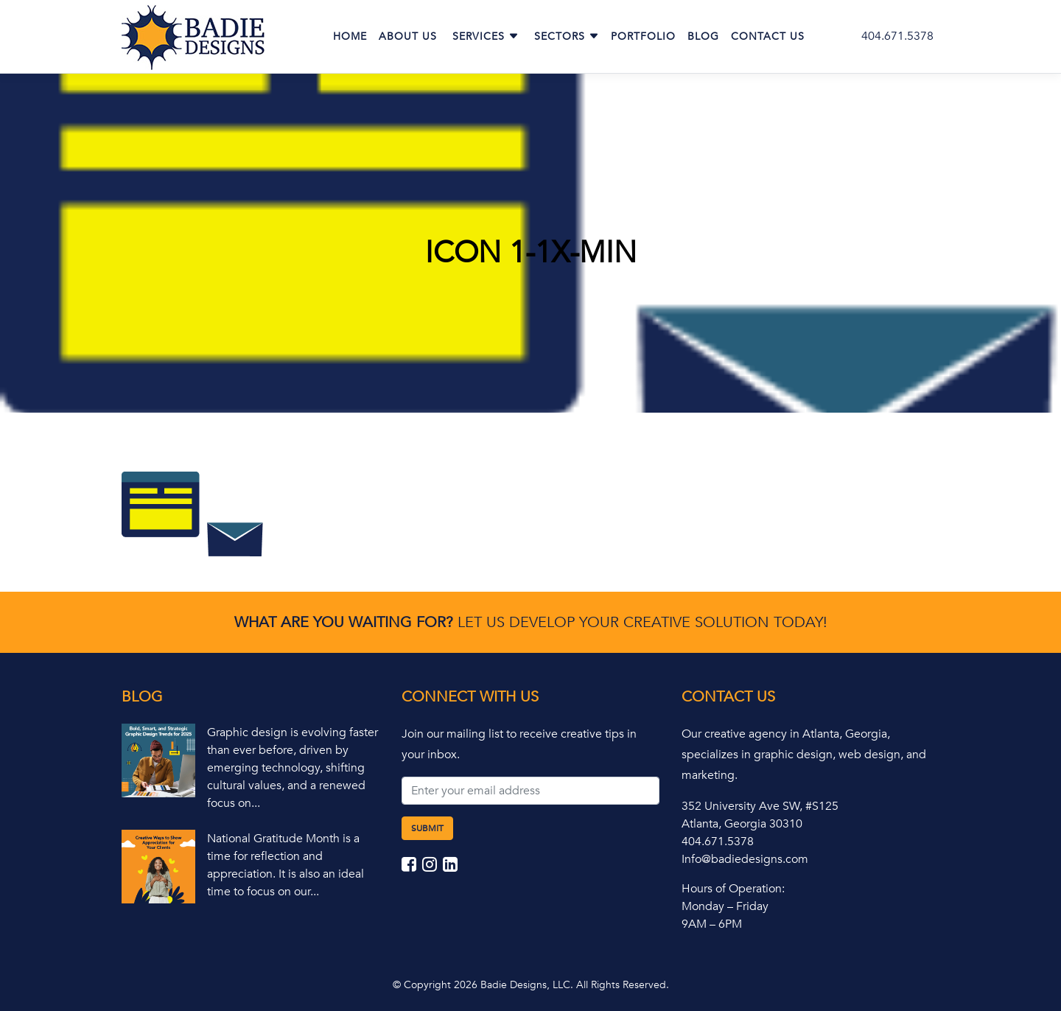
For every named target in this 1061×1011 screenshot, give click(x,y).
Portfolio (643, 36)
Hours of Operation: (733, 889)
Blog (703, 36)
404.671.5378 (897, 36)
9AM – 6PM (712, 924)
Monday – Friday (725, 906)
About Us (408, 36)
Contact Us (768, 36)
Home (350, 36)
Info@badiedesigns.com (745, 859)
